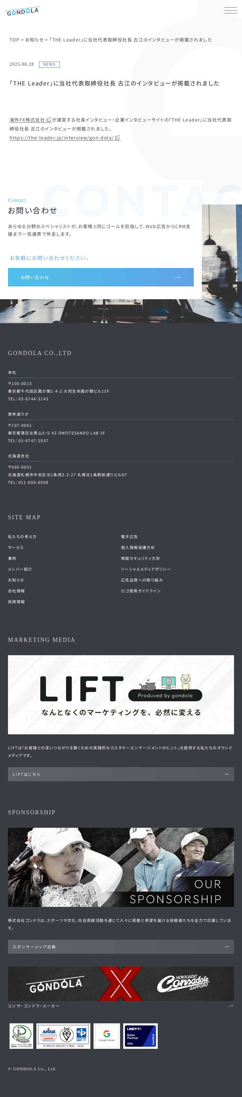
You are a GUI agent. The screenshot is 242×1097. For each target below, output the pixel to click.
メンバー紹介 (20, 569)
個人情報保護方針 (138, 547)
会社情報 (16, 590)
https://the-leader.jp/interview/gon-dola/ (65, 137)
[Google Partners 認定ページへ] (106, 1036)
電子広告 (129, 536)
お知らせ (16, 579)
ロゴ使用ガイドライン (141, 590)
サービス (16, 547)
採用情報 (16, 601)
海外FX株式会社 (31, 119)
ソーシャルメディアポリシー (146, 569)
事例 (12, 558)
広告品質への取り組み (142, 579)
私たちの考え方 (22, 536)
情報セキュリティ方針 (140, 558)
